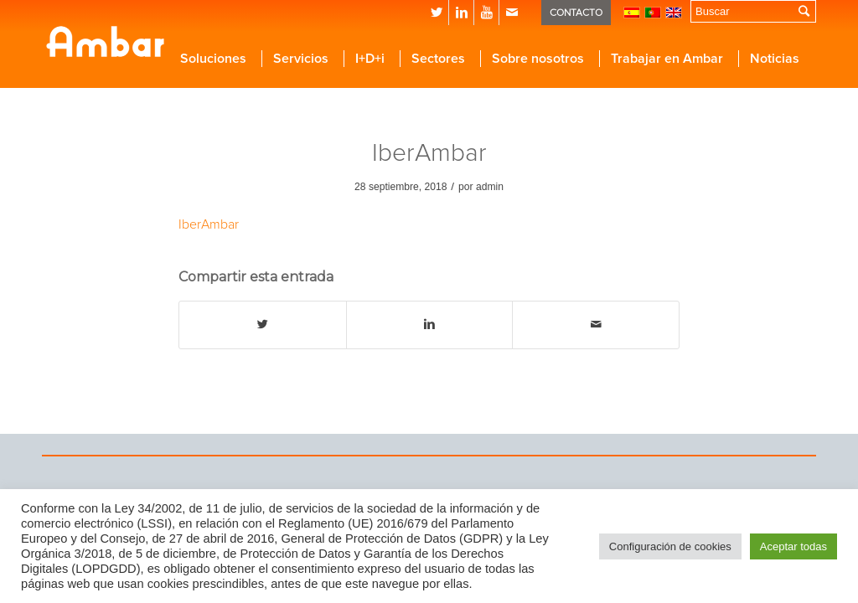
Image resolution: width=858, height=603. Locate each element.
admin (490, 187)
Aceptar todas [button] (793, 546)
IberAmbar (429, 152)
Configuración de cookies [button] (670, 546)
